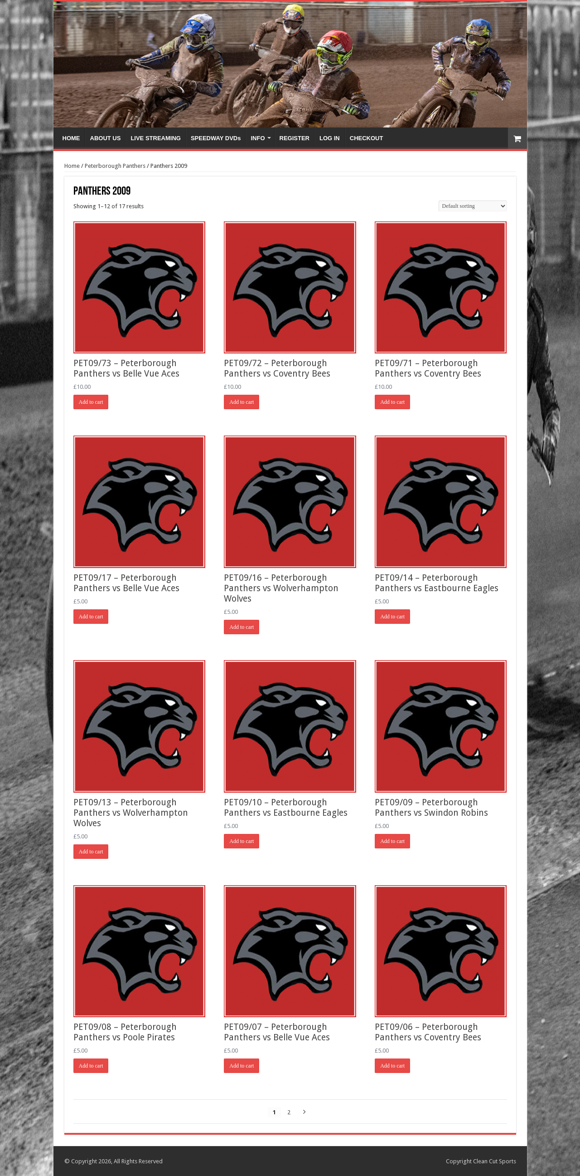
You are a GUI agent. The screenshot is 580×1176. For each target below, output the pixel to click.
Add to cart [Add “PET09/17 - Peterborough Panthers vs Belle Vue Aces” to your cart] (91, 616)
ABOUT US (105, 138)
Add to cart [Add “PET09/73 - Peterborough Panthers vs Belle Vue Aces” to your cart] (91, 402)
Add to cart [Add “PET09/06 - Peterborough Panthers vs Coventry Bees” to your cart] (392, 1066)
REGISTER (294, 138)
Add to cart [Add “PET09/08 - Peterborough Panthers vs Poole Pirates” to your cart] (91, 1066)
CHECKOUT (366, 138)
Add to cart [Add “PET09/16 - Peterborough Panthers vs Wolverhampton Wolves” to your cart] (241, 627)
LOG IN (329, 138)
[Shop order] (473, 206)
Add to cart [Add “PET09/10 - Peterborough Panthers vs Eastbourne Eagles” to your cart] (241, 841)
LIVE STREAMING (155, 138)
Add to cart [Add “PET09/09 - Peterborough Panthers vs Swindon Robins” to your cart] (392, 841)
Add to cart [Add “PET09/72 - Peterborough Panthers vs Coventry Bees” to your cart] (241, 402)
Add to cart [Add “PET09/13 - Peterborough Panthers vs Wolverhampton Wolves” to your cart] (91, 851)
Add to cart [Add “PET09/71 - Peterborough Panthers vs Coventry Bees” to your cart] (392, 402)
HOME (71, 138)
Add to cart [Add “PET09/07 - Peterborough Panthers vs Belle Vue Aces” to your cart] (241, 1066)
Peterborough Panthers (115, 165)
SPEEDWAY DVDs (216, 138)
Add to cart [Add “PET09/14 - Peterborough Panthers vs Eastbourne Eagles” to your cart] (392, 616)
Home (72, 165)
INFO (258, 138)
